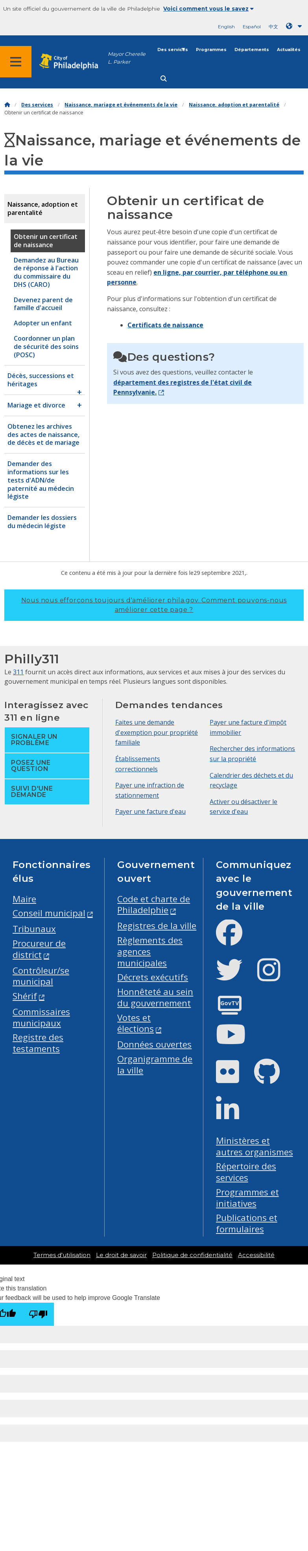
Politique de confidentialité (192, 1255)
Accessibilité (256, 1255)
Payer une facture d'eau (150, 811)
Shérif (25, 996)
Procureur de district (39, 949)
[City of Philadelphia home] (72, 61)
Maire (24, 899)
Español (252, 26)
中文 (273, 26)
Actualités (289, 49)
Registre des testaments (38, 1043)
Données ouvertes (154, 1044)
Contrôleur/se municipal (41, 976)
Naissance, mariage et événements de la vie (121, 104)
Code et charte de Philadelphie (153, 904)
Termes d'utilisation (61, 1255)
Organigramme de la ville (154, 1064)
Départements (251, 49)
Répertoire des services (246, 1172)
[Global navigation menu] (15, 61)
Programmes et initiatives (247, 1198)
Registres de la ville (156, 926)
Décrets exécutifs (152, 977)
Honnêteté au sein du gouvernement (155, 997)
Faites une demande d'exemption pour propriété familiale (156, 732)
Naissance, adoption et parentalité (234, 104)
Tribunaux (34, 929)
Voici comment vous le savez (208, 9)
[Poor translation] (38, 1314)
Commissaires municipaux (41, 1017)
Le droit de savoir (121, 1255)
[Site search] (163, 78)
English (226, 26)
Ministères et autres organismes (254, 1146)
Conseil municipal (49, 913)
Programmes (211, 49)
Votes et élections (135, 1023)
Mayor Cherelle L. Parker (127, 57)
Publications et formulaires (246, 1223)
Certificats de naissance (165, 325)
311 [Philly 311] (18, 672)
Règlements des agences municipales (150, 951)
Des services (172, 49)
